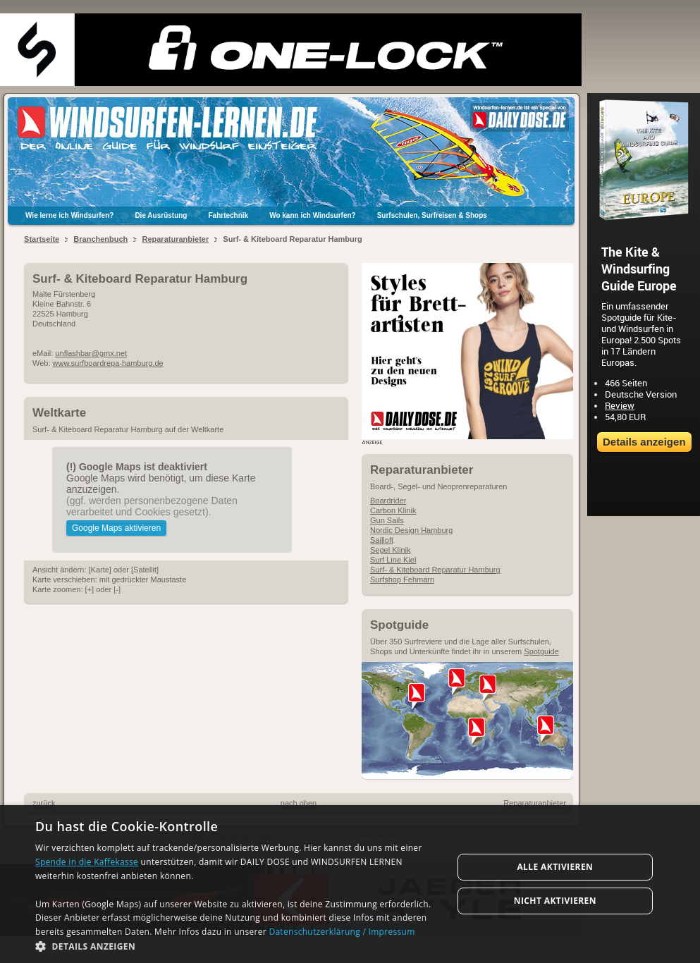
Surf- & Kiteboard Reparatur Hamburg (435, 569)
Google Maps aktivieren (116, 528)
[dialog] (350, 884)
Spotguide (541, 651)
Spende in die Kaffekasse (86, 862)
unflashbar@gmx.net (91, 353)
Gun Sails (387, 520)
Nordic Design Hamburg (411, 530)
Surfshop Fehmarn (402, 579)
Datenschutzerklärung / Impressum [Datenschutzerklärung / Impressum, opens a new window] (342, 932)
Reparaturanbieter (175, 239)
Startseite (41, 239)
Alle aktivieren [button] (555, 867)
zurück (43, 803)
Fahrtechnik (228, 215)
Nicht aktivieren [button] (555, 901)
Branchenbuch (100, 239)
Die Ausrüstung (161, 215)
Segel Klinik (390, 550)
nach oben (299, 803)
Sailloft (381, 540)
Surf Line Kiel (393, 560)
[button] (237, 945)
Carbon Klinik (393, 510)
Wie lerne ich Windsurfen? (69, 215)
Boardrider (388, 500)
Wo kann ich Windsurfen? (312, 215)
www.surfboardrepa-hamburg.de (108, 363)
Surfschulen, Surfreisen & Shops (432, 215)
